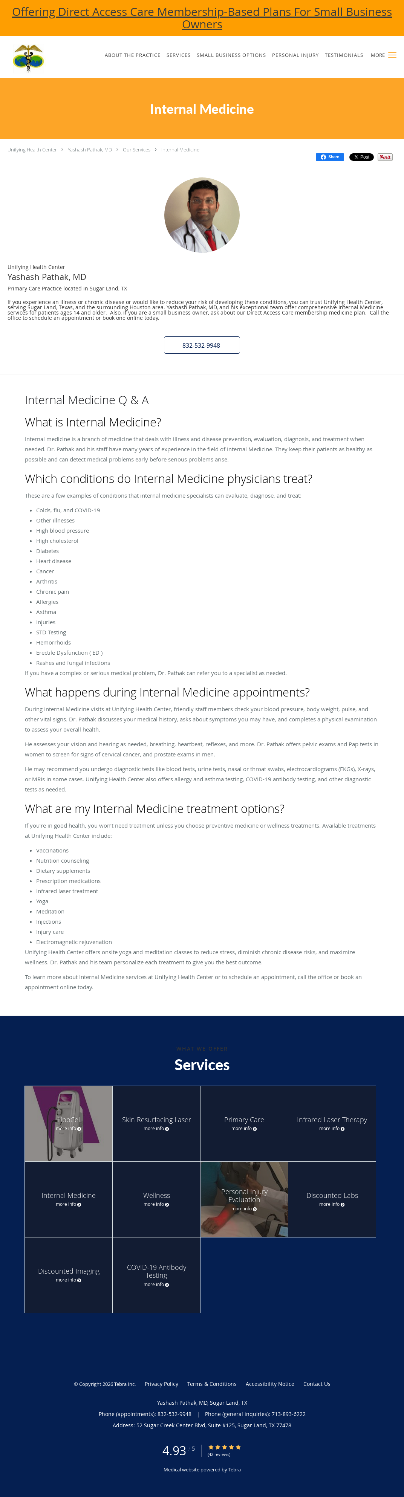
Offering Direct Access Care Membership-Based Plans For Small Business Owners (202, 18)
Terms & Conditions (212, 1383)
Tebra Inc (124, 1384)
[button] (392, 55)
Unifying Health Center (32, 149)
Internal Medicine (180, 149)
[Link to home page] (41, 59)
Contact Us (317, 1383)
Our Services (136, 149)
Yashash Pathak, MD (90, 149)
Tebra (234, 1469)
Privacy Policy (161, 1383)
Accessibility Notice (270, 1383)
